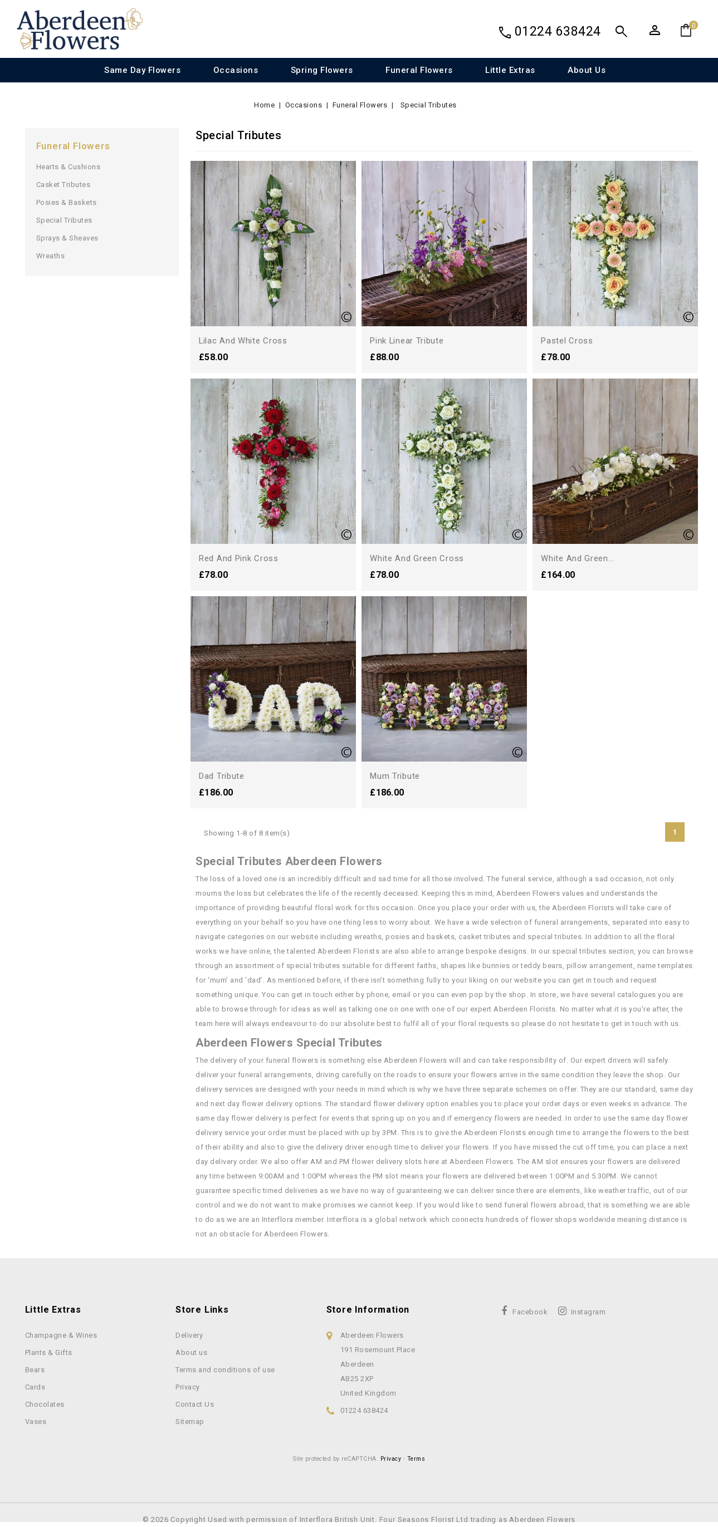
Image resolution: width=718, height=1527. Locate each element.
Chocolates (45, 1404)
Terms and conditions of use (225, 1370)
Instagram (588, 1312)
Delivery (189, 1335)
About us (586, 70)
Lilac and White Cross (246, 340)
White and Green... (579, 558)
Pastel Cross (569, 340)
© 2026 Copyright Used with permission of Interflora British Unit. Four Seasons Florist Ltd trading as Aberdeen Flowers (359, 1519)
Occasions (235, 70)
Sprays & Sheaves (67, 238)
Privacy (187, 1387)
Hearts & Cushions (68, 167)
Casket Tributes (63, 184)
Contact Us (194, 1404)
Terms (416, 1458)
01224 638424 (558, 31)
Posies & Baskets (66, 202)
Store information (368, 1309)
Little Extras (510, 70)
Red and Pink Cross (241, 558)
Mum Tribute (396, 775)
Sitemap (189, 1421)
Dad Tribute (223, 775)
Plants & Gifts (48, 1352)
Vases (36, 1421)
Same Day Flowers (142, 70)
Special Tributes (64, 220)
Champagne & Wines (61, 1335)
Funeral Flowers (419, 70)
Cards (35, 1387)
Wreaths (50, 256)
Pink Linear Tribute (410, 340)
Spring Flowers (322, 70)
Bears (35, 1370)
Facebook (530, 1312)
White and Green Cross (419, 558)
